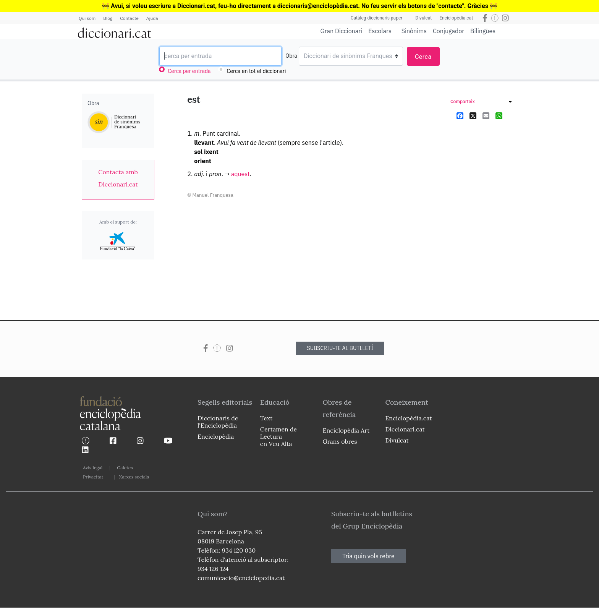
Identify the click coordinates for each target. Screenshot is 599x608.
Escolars (380, 30)
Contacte (129, 18)
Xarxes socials (134, 477)
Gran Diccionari (342, 31)
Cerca (423, 56)
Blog (107, 18)
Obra (291, 55)
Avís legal (92, 467)
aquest (240, 174)
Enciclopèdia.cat (456, 18)
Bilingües (482, 30)
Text (266, 418)
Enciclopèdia (216, 436)
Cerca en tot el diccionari (256, 71)
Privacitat (93, 477)
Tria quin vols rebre (368, 556)
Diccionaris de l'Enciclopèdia (218, 421)
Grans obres (340, 441)
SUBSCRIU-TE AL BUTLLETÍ (340, 348)
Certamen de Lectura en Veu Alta (278, 436)
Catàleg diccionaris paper (377, 18)
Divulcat (423, 18)
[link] (118, 178)
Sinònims (414, 31)
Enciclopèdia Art (346, 430)
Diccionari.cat (404, 429)
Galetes (125, 467)
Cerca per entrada (189, 71)
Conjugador (448, 31)
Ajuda (152, 18)
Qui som (87, 18)
